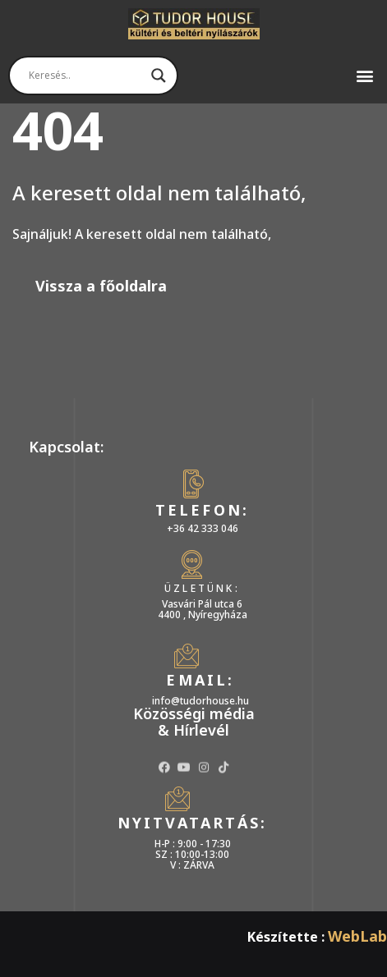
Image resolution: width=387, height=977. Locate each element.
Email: (200, 680)
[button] (368, 75)
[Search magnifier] (158, 75)
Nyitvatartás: (192, 823)
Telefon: (202, 510)
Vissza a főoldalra (101, 286)
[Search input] (86, 75)
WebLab (357, 936)
